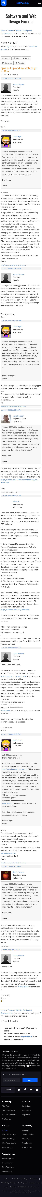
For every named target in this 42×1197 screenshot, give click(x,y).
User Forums (27, 1143)
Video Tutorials (28, 1134)
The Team (6, 1106)
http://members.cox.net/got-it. (13, 676)
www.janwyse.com (8, 853)
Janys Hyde (18, 136)
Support (25, 1130)
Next (14, 75)
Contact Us (6, 1119)
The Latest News (8, 1110)
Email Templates (8, 1163)
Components (7, 1171)
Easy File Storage (8, 1139)
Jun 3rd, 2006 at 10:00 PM (11, 78)
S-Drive (5, 1130)
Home (3, 31)
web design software (16, 1060)
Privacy (5, 1187)
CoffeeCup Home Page (20, 1179)
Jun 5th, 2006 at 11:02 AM (11, 866)
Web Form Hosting (9, 1143)
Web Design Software (8, 1183)
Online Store (34, 1179)
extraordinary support (23, 1066)
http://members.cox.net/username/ (15, 610)
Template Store (8, 1154)
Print (16, 58)
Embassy (25, 1139)
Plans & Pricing (7, 1147)
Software (26, 1102)
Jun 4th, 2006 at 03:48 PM (11, 410)
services (30, 1060)
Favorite (20, 63)
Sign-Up (30, 1080)
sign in (9, 46)
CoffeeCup (6, 1102)
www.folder (5, 710)
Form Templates (8, 1167)
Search (6, 58)
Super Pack (26, 1115)
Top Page (7, 1179)
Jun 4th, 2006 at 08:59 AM (11, 268)
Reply (26, 58)
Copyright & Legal (34, 1183)
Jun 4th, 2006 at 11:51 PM (10, 734)
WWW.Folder (23, 987)
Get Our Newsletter (9, 1115)
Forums (11, 31)
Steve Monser (18, 84)
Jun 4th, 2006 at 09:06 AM (11, 321)
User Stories (27, 1147)
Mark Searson (18, 416)
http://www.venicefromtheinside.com (13, 265)
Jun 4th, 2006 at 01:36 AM (11, 131)
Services (5, 1126)
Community (27, 1126)
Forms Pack (26, 1110)
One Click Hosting (9, 1134)
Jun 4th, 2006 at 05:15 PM (11, 496)
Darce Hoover (18, 872)
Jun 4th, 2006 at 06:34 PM (11, 648)
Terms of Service (22, 1193)
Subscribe (7, 63)
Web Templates (8, 1158)
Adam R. (16, 501)
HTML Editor (7, 1058)
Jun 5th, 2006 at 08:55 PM (11, 950)
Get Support (22, 1183)
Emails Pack (26, 1106)
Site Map (13, 1187)
